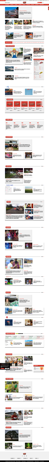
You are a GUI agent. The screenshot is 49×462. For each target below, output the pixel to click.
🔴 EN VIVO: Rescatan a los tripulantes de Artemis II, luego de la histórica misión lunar (18, 92)
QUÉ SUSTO (36, 4)
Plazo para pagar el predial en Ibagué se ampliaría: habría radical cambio (38, 36)
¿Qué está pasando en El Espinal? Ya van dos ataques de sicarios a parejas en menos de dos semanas (18, 36)
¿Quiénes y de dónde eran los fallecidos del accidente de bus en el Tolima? (24, 235)
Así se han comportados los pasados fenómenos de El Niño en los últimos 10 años (18, 343)
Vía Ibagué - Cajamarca (23, 42)
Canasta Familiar (2, 0)
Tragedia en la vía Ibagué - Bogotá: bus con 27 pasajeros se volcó (38, 246)
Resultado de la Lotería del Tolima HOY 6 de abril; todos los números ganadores (17, 311)
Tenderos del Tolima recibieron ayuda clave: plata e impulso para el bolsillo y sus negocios (38, 311)
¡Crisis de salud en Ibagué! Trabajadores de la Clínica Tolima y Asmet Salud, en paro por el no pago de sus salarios (22, 78)
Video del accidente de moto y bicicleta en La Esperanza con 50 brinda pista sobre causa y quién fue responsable (32, 126)
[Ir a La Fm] (8, 87)
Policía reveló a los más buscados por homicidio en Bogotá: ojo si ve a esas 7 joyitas (24, 126)
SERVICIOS (32, 4)
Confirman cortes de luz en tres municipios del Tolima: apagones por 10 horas (25, 13)
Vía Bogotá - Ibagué (16, 42)
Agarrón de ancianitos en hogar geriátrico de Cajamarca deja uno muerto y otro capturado (22, 69)
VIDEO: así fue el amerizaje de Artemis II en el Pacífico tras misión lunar (37, 92)
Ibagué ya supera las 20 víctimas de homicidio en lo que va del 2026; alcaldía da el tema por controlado (38, 22)
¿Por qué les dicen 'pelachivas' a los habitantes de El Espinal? (18, 397)
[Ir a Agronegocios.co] (19, 333)
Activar (2, 368)
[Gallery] (24, 106)
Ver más (42, 86)
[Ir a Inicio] (24, 2)
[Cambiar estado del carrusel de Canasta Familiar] (5, 0)
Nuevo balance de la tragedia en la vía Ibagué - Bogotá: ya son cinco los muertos (17, 246)
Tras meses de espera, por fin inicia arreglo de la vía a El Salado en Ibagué (37, 26)
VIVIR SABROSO (42, 4)
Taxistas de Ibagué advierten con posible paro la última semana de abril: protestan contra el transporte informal (18, 27)
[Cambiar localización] (40, 2)
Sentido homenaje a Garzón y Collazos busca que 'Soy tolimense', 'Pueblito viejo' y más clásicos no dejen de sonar (14, 369)
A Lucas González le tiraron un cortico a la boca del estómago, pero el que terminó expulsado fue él (13, 271)
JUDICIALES (11, 4)
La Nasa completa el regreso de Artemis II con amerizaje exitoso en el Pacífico (17, 323)
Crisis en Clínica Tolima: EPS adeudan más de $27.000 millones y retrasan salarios (27, 63)
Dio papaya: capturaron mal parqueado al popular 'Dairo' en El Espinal (28, 371)
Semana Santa (30, 42)
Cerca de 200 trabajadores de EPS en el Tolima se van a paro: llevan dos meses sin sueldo (24, 145)
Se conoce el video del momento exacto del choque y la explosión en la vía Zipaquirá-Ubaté (38, 217)
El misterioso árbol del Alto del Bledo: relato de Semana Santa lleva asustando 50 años (24, 435)
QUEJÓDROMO (7, 4)
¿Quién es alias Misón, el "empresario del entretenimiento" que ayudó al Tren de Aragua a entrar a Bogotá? (38, 206)
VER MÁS (11, 110)
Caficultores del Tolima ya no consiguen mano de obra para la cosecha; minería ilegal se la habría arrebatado (27, 27)
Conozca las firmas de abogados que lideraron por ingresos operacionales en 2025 (17, 190)
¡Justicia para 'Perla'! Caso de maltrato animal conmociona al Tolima (17, 156)
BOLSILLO (24, 4)
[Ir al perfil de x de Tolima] (24, 455)
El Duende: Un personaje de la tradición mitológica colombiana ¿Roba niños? (37, 446)
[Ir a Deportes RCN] (9, 276)
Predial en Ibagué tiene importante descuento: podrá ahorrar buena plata (24, 300)
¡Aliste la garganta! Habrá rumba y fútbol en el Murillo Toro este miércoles (28, 266)
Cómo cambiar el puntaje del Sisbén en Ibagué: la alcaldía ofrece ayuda (28, 417)
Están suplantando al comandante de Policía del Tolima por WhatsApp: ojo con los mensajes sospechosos (8, 28)
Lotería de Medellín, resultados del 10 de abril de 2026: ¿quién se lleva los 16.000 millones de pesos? (16, 126)
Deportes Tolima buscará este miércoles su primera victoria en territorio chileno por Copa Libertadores (28, 272)
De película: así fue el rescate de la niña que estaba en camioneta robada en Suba (38, 212)
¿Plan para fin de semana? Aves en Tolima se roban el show (25, 387)
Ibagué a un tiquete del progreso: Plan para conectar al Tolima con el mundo (13, 423)
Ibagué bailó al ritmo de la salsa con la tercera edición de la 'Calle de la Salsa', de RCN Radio (38, 397)
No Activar (7, 368)
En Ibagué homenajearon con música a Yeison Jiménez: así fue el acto (28, 363)
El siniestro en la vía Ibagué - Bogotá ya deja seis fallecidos (28, 175)
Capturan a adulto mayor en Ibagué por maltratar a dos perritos (38, 56)
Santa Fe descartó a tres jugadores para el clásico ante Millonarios (37, 282)
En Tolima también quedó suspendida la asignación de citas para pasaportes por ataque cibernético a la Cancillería (27, 50)
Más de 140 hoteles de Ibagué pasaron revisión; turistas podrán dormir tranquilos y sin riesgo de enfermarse (28, 423)
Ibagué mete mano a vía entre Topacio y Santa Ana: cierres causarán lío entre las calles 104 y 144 (13, 61)
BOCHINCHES (28, 4)
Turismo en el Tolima (36, 42)
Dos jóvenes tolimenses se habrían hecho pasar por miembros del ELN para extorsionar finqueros (27, 181)
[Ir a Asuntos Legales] (10, 184)
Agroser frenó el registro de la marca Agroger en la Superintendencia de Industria (37, 190)
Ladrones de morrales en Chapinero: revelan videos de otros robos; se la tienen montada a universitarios (40, 126)
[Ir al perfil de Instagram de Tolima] (26, 455)
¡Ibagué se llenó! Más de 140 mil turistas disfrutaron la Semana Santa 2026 (37, 156)
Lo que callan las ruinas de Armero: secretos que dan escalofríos (18, 446)
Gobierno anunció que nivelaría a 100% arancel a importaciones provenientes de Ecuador (37, 322)
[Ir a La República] (7, 317)
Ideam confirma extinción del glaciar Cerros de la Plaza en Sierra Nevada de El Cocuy (37, 343)
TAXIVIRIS (16, 4)
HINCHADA (20, 4)
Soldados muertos (43, 42)
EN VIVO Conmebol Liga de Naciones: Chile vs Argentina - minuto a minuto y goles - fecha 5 (18, 281)
